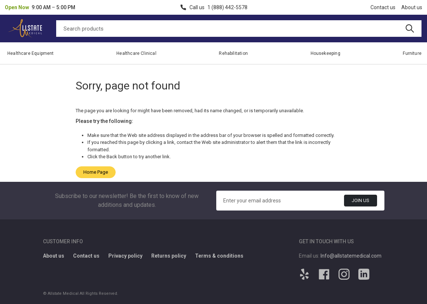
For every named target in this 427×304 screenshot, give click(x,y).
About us (411, 7)
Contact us (382, 7)
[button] (40, 7)
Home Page (95, 172)
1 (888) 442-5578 (227, 7)
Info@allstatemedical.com (351, 256)
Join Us (360, 200)
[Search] (238, 28)
